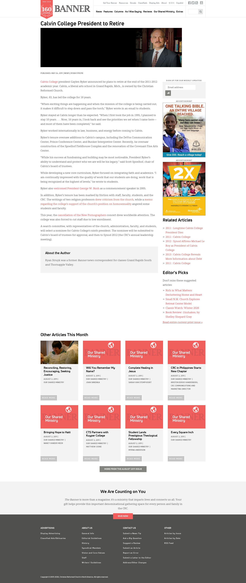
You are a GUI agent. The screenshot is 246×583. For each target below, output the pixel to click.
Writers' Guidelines (91, 563)
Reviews (147, 12)
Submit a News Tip (132, 534)
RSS (196, 3)
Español (179, 3)
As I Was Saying (133, 12)
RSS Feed (169, 543)
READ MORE (48, 398)
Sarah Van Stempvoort (140, 382)
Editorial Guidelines (92, 538)
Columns (118, 12)
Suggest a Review (131, 543)
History (85, 543)
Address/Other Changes (135, 563)
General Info (88, 534)
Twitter (193, 3)
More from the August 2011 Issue (123, 469)
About (164, 3)
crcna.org (201, 2)
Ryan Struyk (77, 73)
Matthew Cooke (94, 447)
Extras (179, 12)
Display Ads (154, 3)
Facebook (189, 3)
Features (108, 12)
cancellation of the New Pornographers (82, 215)
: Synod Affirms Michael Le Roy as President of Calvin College (185, 246)
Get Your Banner (110, 3)
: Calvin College (178, 237)
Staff (84, 558)
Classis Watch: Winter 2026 (182, 308)
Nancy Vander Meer (53, 443)
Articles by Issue (172, 534)
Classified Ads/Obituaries (53, 538)
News (66, 73)
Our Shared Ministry (164, 12)
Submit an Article (131, 548)
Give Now (123, 516)
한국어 (171, 3)
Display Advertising (50, 534)
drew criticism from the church (114, 200)
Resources (123, 3)
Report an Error (131, 553)
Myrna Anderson (136, 450)
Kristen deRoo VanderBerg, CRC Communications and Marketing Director (184, 386)
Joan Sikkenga (93, 382)
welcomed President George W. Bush (76, 188)
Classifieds (142, 3)
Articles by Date (172, 538)
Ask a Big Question (132, 538)
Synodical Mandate (91, 548)
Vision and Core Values (93, 553)
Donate (133, 3)
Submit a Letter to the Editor (137, 558)
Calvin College (49, 82)
